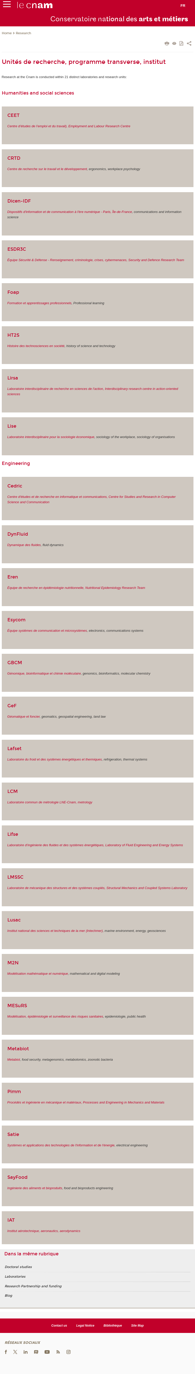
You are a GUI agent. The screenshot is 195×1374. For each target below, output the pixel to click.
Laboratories (15, 1277)
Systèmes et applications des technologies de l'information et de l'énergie (61, 1145)
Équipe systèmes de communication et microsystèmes (47, 630)
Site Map (137, 1325)
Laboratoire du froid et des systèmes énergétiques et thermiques (54, 759)
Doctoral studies (18, 1267)
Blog (8, 1296)
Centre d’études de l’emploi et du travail (36, 126)
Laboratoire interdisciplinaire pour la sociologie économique (50, 437)
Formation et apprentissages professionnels (39, 303)
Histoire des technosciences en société (36, 346)
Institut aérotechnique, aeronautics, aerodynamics (43, 1231)
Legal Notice (85, 1325)
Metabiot (13, 1059)
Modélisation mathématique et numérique (37, 973)
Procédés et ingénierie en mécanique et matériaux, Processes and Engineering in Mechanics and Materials (85, 1102)
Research (23, 33)
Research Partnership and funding (33, 1286)
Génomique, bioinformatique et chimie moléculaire (44, 673)
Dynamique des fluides (24, 545)
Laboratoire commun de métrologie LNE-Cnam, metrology (49, 802)
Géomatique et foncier (23, 716)
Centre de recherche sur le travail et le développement (47, 169)
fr (182, 6)
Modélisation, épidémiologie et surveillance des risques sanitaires (55, 1016)
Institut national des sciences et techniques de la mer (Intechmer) (55, 931)
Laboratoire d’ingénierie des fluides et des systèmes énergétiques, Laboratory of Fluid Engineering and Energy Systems (95, 845)
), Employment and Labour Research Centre (97, 126)
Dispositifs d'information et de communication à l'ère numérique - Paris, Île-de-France (69, 212)
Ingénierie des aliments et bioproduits (34, 1188)
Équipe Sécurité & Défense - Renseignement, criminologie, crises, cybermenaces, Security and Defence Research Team (95, 260)
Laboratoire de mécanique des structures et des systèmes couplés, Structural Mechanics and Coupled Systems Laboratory (97, 888)
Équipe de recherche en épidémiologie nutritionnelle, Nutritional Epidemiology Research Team (76, 588)
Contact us (59, 1325)
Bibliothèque (113, 1325)
